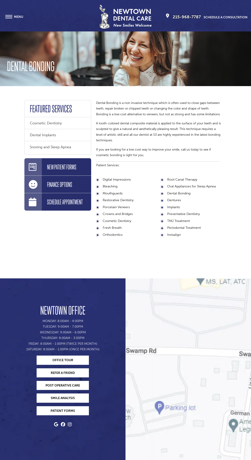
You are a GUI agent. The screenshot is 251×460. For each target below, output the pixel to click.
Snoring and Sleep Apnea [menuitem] (50, 147)
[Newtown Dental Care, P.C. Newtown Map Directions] (167, 16)
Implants (173, 207)
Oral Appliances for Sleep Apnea (191, 186)
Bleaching (110, 186)
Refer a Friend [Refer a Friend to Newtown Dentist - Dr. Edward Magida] (63, 373)
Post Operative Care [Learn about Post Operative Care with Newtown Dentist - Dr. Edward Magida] (62, 385)
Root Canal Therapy (182, 179)
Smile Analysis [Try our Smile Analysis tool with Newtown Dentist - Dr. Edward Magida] (63, 398)
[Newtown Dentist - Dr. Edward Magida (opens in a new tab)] (56, 425)
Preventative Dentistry (183, 214)
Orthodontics (113, 235)
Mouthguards (113, 193)
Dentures (174, 200)
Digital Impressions (117, 179)
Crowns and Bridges (118, 214)
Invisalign (174, 235)
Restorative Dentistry (118, 200)
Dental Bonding (179, 193)
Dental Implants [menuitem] (43, 135)
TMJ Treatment (178, 221)
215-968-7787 (187, 16)
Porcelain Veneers (116, 207)
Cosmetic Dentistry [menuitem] (46, 123)
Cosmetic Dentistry (117, 221)
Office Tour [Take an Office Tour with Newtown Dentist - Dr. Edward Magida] (62, 360)
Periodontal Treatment (184, 228)
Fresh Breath (112, 228)
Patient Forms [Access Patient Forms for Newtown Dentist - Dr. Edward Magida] (63, 411)
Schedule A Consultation (226, 17)
